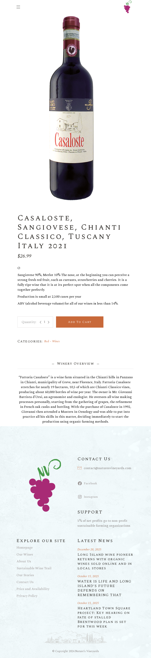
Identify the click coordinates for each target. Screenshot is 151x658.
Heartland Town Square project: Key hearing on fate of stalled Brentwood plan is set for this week (104, 617)
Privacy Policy (27, 595)
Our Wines (25, 554)
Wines (56, 341)
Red (46, 341)
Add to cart (79, 322)
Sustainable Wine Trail (34, 568)
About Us (24, 561)
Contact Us (25, 582)
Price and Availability (33, 589)
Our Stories (25, 575)
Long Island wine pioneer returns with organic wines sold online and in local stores (105, 561)
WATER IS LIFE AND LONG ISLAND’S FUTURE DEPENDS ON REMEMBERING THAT (104, 588)
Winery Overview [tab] (75, 363)
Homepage (25, 547)
